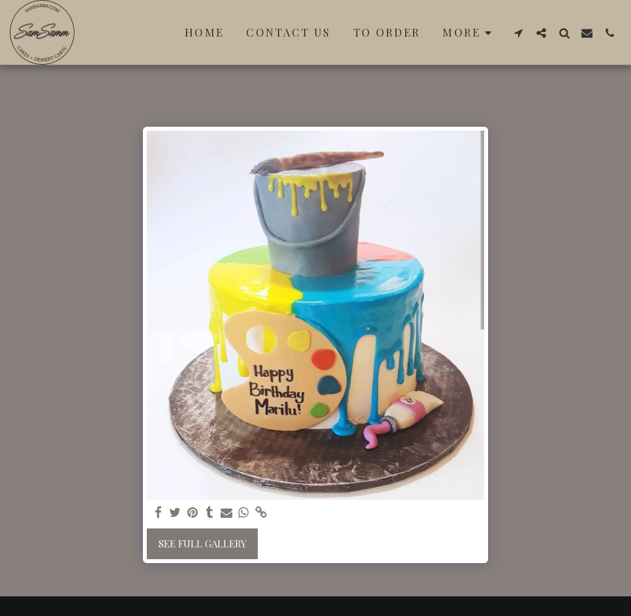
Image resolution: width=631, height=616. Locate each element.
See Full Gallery (203, 543)
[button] (518, 33)
